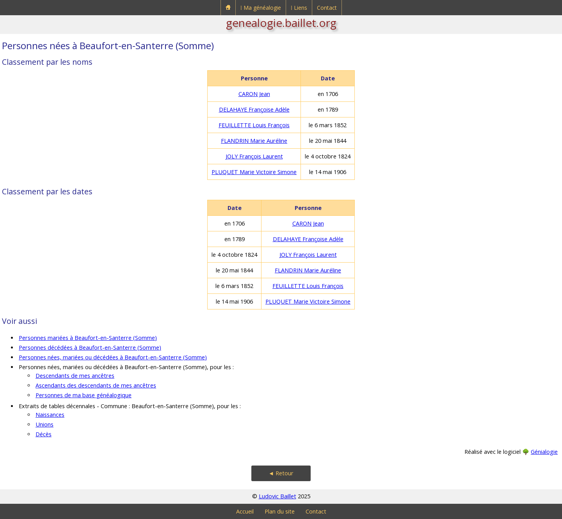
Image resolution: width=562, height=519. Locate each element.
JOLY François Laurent (254, 156)
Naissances (50, 414)
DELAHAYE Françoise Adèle (254, 109)
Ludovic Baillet (277, 496)
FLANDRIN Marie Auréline (254, 140)
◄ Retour (281, 473)
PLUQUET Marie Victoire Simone (254, 172)
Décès (44, 434)
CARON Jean (254, 94)
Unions (44, 424)
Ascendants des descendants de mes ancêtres (96, 385)
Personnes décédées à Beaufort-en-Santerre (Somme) (90, 347)
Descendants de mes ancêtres (75, 375)
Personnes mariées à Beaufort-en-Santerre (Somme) (88, 337)
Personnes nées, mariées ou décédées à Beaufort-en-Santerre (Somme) (113, 357)
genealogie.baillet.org (281, 22)
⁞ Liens (299, 7)
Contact (327, 7)
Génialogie (544, 451)
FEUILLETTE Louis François (254, 125)
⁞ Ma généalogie (260, 7)
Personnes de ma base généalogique (84, 395)
